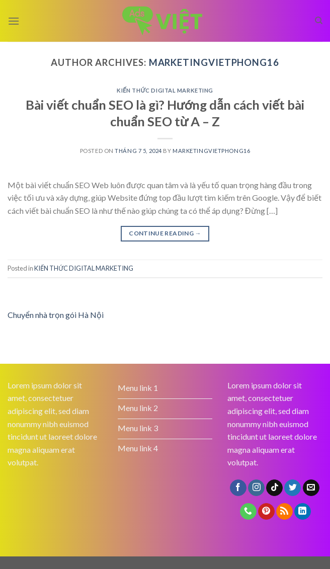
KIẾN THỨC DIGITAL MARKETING (165, 90)
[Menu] (14, 21)
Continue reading (165, 233)
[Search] (318, 20)
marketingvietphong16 (214, 62)
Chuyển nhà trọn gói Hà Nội (56, 314)
